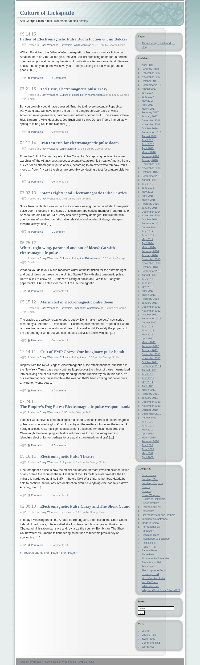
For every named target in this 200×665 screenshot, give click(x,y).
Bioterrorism (149, 475)
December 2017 (151, 73)
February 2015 (150, 203)
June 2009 (148, 449)
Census (146, 491)
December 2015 (151, 164)
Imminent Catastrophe (87, 308)
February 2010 (150, 441)
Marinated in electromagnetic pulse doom (76, 302)
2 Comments (58, 77)
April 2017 (148, 104)
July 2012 (147, 326)
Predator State (150, 534)
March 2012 (148, 342)
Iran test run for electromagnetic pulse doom (79, 142)
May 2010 (147, 429)
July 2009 (147, 445)
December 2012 (151, 306)
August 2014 (149, 227)
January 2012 (150, 350)
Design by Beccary (32, 661)
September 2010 (151, 413)
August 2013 (149, 275)
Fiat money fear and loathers (158, 515)
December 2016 (151, 120)
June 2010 (148, 425)
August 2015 (149, 180)
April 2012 (148, 338)
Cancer (146, 487)
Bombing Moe (150, 479)
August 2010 (149, 417)
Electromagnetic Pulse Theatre (67, 456)
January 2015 (150, 207)
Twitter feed (148, 638)
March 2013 (148, 294)
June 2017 (148, 96)
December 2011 (151, 354)
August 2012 (149, 322)
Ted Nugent (148, 566)
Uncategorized (150, 574)
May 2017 (147, 100)
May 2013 (147, 287)
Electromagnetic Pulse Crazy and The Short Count (85, 506)
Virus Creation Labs (153, 578)
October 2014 (150, 219)
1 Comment (58, 231)
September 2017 (151, 85)
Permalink (37, 77)
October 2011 (150, 362)
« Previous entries (32, 552)
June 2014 (148, 235)
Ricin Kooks (148, 542)
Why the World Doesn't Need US (161, 590)
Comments (151, 642)
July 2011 (147, 374)
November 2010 (151, 405)
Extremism (66, 45)
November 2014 (151, 215)
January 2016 (150, 160)
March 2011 (148, 389)
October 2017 (150, 81)
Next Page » (52, 552)
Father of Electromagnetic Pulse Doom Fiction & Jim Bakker (73, 39)
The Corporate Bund (154, 570)
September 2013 (151, 271)
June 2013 (148, 283)
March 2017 (148, 108)
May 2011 (147, 382)
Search (142, 601)
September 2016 (151, 132)
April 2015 (148, 195)
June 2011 (148, 378)
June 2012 (148, 330)
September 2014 (151, 223)
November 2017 (151, 77)
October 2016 (150, 128)
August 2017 (149, 88)
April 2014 (148, 243)
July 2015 (147, 184)
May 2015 (147, 191)
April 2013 (148, 290)
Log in (145, 630)
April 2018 (148, 65)
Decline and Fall (151, 507)
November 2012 (151, 310)
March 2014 (148, 247)
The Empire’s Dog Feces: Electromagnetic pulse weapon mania (75, 406)
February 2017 (150, 112)
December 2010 (151, 401)
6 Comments (58, 445)
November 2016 (151, 124)
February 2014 (150, 251)
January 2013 (150, 302)
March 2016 (148, 152)
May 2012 (147, 334)
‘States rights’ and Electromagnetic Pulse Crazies (83, 193)
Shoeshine (148, 554)
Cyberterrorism (150, 503)
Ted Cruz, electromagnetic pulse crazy (73, 89)
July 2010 (147, 421)
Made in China (150, 523)
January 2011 (150, 397)
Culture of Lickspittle (47, 13)
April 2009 (148, 457)
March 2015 (148, 199)
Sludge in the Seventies (155, 558)
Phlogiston (66, 462)
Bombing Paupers (152, 483)
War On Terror (150, 582)
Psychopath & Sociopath (156, 538)
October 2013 (150, 267)
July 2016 (147, 140)
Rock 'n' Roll (149, 546)
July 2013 (147, 279)
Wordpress (148, 646)
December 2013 (151, 259)
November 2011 (151, 358)
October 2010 (150, 409)
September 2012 (151, 318)
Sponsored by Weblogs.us (60, 661)
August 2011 (149, 370)
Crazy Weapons (49, 45)
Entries (149, 634)
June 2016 (148, 144)
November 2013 (151, 263)
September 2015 (151, 176)
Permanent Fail (150, 526)
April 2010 (148, 433)
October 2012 (150, 314)
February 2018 (150, 69)
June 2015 (148, 187)
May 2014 (147, 239)
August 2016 (149, 136)
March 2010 (148, 437)
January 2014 (150, 255)
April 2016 (148, 148)
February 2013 (150, 298)
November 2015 (151, 168)
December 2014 (151, 211)
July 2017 (147, 92)
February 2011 (150, 393)
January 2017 (150, 116)
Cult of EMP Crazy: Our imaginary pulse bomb (82, 351)
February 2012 (150, 346)
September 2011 (151, 366)
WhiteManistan (82, 45)
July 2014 (147, 231)
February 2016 (150, 156)
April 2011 (148, 386)
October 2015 (150, 172)
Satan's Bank (149, 550)
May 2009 (147, 453)
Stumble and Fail (151, 562)
